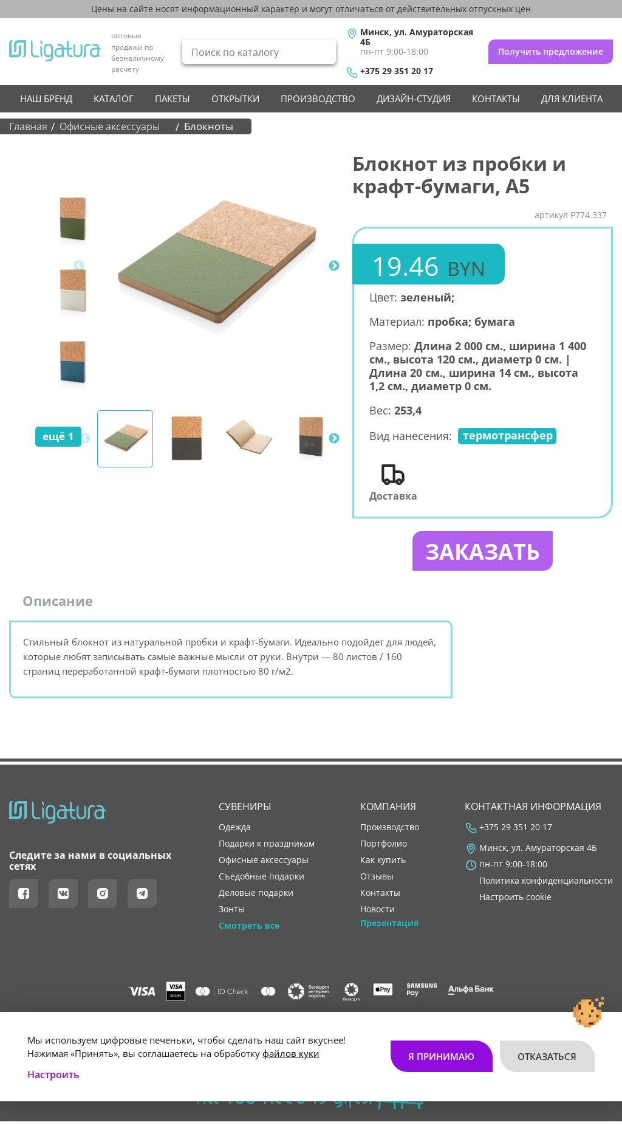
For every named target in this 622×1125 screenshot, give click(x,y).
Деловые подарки (256, 897)
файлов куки (291, 1047)
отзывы (377, 881)
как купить (383, 864)
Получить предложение (550, 51)
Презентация (389, 927)
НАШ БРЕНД (46, 98)
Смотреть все (249, 930)
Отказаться (547, 1050)
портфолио (383, 847)
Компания (388, 810)
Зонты (232, 913)
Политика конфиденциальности (546, 885)
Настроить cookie (515, 901)
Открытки (235, 98)
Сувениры (245, 810)
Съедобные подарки (261, 881)
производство (318, 98)
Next (334, 266)
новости (377, 913)
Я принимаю (441, 1050)
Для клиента (572, 98)
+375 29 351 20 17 (396, 71)
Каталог (114, 98)
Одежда (235, 831)
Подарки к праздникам (267, 847)
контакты (496, 98)
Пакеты (172, 98)
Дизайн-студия (414, 98)
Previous (79, 266)
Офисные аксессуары (264, 864)
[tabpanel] (214, 266)
